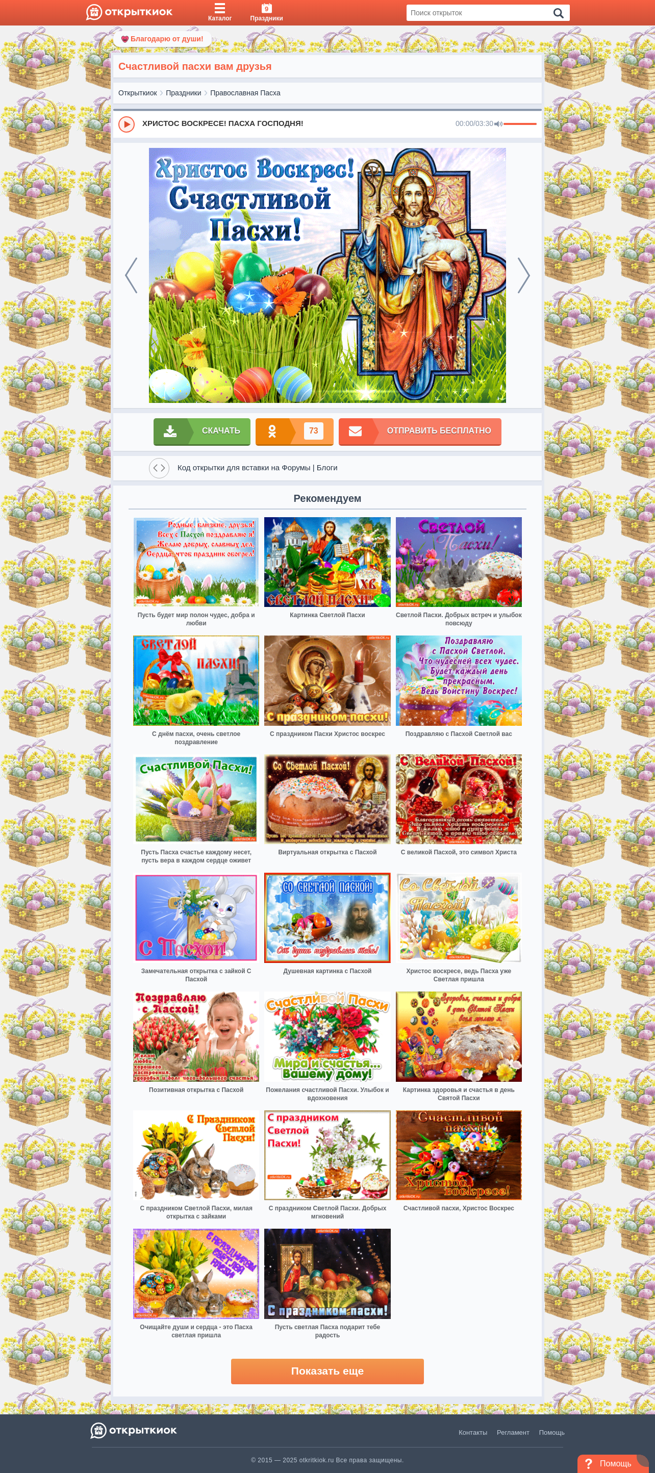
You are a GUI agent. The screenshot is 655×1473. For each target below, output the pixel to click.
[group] (327, 124)
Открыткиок (137, 93)
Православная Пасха (245, 93)
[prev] (131, 275)
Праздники (183, 93)
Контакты (473, 1432)
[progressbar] (520, 124)
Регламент (513, 1432)
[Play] (126, 124)
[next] (524, 275)
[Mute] (498, 124)
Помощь (552, 1432)
